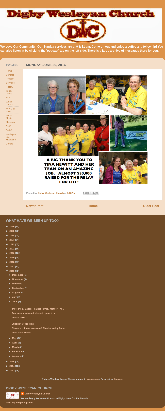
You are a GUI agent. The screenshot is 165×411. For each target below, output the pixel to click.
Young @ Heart (10, 109)
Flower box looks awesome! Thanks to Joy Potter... (39, 328)
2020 (12, 253)
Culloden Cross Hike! (23, 324)
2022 (12, 244)
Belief (9, 130)
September (18, 288)
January (17, 356)
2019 (12, 257)
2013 (12, 370)
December (18, 275)
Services (10, 83)
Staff (8, 126)
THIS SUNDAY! (20, 317)
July (14, 297)
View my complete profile (19, 402)
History (9, 87)
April (15, 342)
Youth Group (9, 92)
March (16, 347)
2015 (12, 361)
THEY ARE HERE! (21, 332)
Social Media (9, 116)
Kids (8, 97)
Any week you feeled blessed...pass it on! (34, 313)
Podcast (10, 78)
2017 (12, 266)
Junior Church (9, 103)
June (15, 301)
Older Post (151, 206)
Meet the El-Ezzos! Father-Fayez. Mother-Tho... (38, 309)
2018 (12, 262)
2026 (12, 226)
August (16, 292)
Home (93, 206)
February (17, 351)
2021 (12, 248)
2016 (12, 271)
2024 (12, 235)
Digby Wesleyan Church (37, 393)
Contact (10, 75)
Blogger (118, 379)
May (14, 338)
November (18, 279)
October (17, 283)
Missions (10, 122)
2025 (12, 231)
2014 (12, 366)
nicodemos (93, 379)
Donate (9, 143)
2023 (12, 239)
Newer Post (34, 206)
